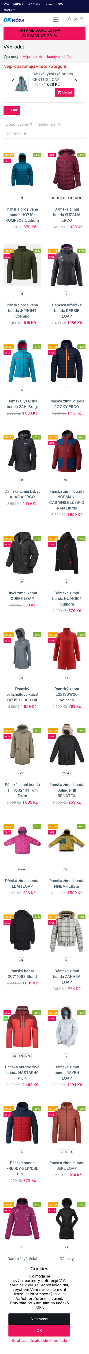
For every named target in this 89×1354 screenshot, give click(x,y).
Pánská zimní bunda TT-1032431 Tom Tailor (22, 790)
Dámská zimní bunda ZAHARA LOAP (67, 976)
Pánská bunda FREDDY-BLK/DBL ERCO (22, 1168)
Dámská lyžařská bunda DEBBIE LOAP (67, 311)
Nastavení (39, 1318)
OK (39, 1330)
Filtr (12, 110)
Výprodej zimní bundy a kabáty (47, 57)
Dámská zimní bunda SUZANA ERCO (67, 215)
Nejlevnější (49, 124)
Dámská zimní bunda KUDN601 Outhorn (66, 598)
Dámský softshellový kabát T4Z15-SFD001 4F (22, 694)
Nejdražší (16, 134)
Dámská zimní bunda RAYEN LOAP (67, 1072)
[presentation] (13, 81)
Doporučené (19, 124)
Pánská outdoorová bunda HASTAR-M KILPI (22, 1072)
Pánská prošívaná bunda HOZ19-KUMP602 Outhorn (22, 215)
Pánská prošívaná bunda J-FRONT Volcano (22, 311)
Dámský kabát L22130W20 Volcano (66, 694)
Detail (64, 92)
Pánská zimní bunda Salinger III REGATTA (66, 790)
